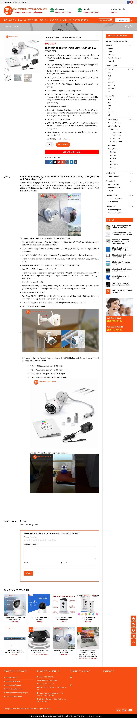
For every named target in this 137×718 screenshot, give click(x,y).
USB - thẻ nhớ (113, 202)
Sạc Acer (113, 152)
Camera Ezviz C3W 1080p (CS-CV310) (63, 651)
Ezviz (110, 52)
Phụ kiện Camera (114, 58)
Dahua (110, 49)
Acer (109, 99)
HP (109, 79)
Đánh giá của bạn (30, 537)
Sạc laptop (112, 149)
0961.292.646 (114, 329)
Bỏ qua (105, 716)
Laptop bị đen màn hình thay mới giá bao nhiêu (121, 284)
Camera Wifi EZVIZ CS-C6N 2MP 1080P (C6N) (15, 619)
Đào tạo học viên (58, 20)
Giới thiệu (16, 2)
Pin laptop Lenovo (117, 141)
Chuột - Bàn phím (114, 176)
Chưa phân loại (111, 65)
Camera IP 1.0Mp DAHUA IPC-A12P (39, 619)
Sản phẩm (16, 27)
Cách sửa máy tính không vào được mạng (121, 256)
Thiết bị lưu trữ (111, 195)
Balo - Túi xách (113, 184)
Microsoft (111, 88)
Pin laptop (111, 129)
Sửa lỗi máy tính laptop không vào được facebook (122, 263)
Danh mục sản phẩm (28, 20)
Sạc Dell (113, 158)
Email (64, 563)
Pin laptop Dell (115, 135)
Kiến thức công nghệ (78, 20)
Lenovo (110, 82)
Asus (109, 73)
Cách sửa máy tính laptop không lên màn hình (122, 270)
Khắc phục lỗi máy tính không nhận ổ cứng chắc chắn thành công (121, 241)
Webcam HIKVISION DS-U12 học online (39, 651)
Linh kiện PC (110, 173)
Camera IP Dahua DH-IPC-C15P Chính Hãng (63, 619)
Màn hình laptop (114, 126)
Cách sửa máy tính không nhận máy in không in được (122, 233)
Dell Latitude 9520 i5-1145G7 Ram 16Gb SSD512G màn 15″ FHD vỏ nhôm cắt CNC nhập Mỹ (88, 653)
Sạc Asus (113, 155)
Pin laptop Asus (115, 132)
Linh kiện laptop (112, 119)
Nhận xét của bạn (31, 544)
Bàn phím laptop (114, 123)
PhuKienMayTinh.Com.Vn (26, 709)
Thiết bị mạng (111, 206)
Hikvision (111, 55)
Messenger (133, 631)
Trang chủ (7, 2)
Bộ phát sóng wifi (114, 210)
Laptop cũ (109, 69)
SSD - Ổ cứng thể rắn (115, 199)
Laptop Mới (110, 96)
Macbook (111, 85)
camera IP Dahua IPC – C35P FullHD (88, 619)
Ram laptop (112, 146)
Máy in (110, 191)
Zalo (133, 625)
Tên (26, 563)
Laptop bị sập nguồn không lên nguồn (122, 291)
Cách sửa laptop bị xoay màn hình (121, 277)
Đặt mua (133, 637)
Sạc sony (113, 167)
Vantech (111, 61)
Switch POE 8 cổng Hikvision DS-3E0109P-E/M (15, 651)
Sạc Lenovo (114, 164)
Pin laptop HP (115, 138)
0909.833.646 (114, 321)
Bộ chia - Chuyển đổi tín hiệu (116, 41)
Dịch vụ (44, 20)
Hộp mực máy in (114, 188)
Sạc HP (112, 161)
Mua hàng (63, 144)
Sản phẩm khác (111, 181)
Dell (109, 76)
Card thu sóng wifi (115, 213)
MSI (109, 91)
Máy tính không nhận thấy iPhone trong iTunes (122, 226)
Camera (109, 45)
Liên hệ (24, 2)
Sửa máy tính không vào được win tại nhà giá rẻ (121, 249)
